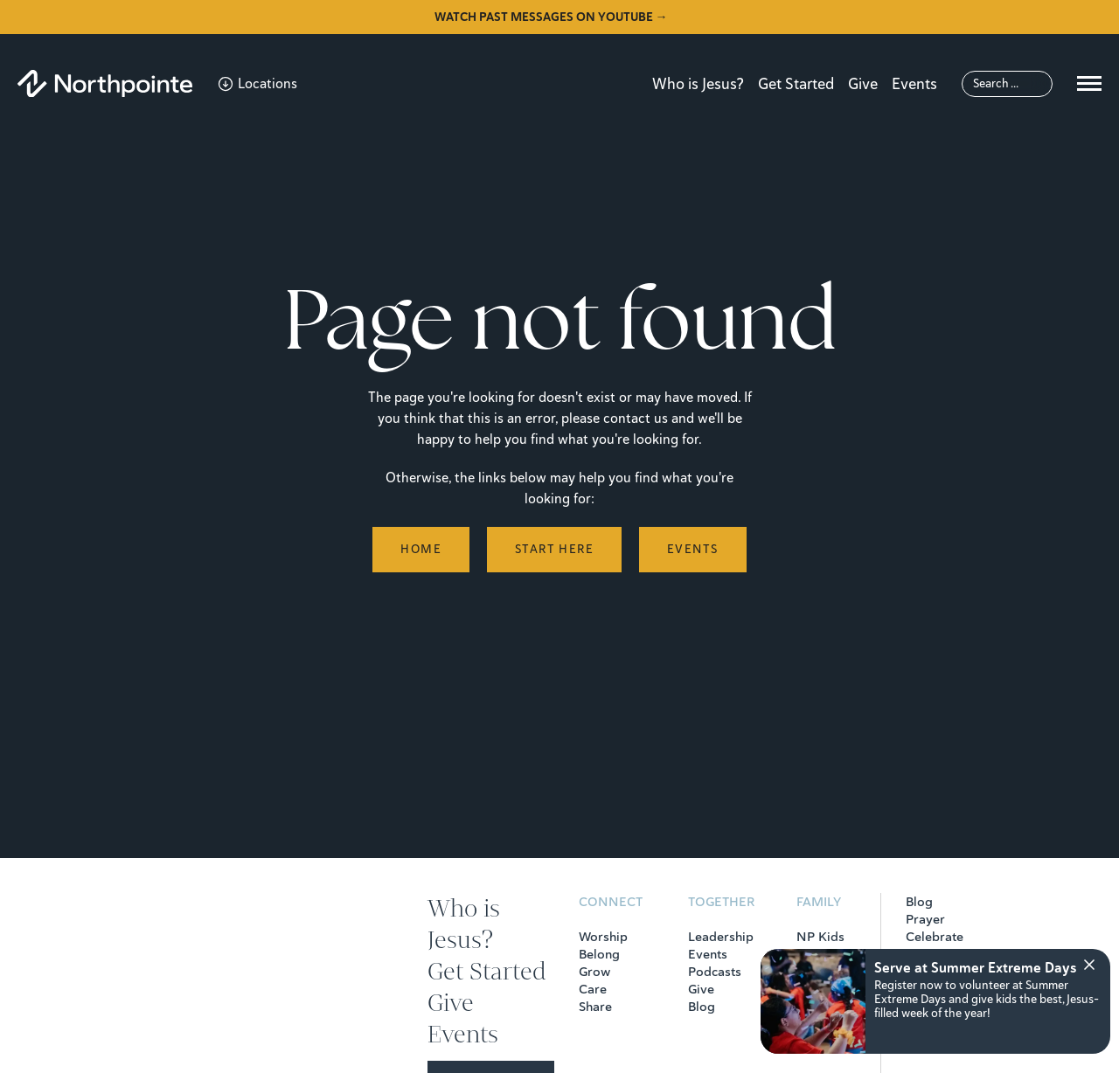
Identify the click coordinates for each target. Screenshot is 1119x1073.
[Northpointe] (104, 83)
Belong (599, 954)
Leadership (721, 937)
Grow (594, 972)
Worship (603, 937)
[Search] (1007, 84)
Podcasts (714, 972)
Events (914, 83)
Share (595, 1006)
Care (593, 989)
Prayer (925, 919)
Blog (701, 1006)
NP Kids (820, 937)
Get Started (796, 83)
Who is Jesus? (698, 83)
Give (863, 83)
